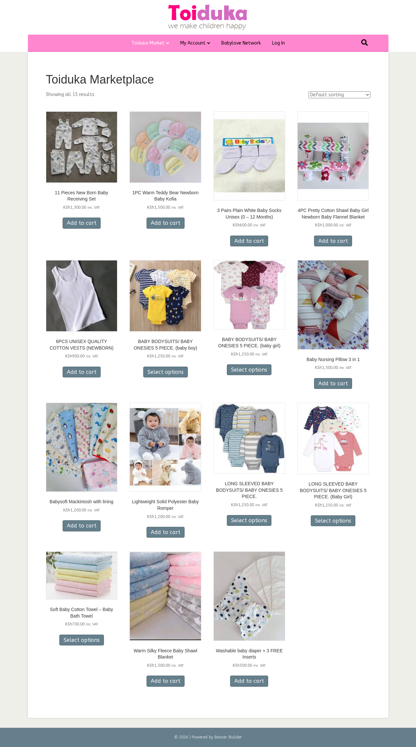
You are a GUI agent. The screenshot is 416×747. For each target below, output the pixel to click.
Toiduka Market (148, 43)
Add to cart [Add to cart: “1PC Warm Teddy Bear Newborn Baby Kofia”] (165, 223)
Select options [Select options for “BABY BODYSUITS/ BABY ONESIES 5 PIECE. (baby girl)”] (249, 370)
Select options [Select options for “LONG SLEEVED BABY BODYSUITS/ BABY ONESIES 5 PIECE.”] (249, 520)
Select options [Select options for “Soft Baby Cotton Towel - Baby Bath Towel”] (82, 640)
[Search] (364, 42)
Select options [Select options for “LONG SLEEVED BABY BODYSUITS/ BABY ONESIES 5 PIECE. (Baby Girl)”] (333, 521)
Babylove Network (241, 43)
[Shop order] (339, 94)
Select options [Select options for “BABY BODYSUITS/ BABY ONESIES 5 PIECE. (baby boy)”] (166, 372)
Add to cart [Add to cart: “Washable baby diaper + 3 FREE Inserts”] (249, 681)
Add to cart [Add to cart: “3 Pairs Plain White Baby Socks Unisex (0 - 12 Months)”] (249, 241)
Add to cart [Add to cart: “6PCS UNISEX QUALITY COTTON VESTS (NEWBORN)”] (81, 372)
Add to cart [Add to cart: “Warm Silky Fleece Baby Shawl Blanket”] (165, 681)
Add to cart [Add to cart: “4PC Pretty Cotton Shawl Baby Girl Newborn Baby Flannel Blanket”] (333, 241)
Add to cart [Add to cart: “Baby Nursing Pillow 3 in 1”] (333, 383)
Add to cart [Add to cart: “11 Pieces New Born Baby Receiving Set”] (81, 223)
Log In (278, 43)
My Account (193, 43)
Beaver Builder (228, 737)
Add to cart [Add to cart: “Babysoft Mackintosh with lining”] (81, 526)
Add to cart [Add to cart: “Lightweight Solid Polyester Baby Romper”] (165, 532)
